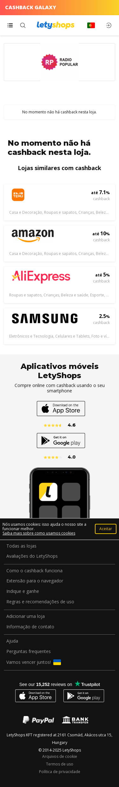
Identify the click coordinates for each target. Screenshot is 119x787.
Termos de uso (59, 764)
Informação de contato (30, 627)
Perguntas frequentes (28, 651)
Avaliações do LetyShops (32, 556)
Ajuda (12, 641)
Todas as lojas (21, 546)
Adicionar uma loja (25, 616)
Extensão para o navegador (34, 581)
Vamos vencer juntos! (33, 662)
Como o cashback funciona (34, 571)
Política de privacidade (59, 771)
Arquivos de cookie (59, 756)
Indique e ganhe (22, 591)
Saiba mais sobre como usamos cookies (39, 533)
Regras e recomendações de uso (40, 602)
